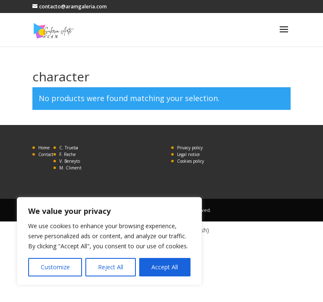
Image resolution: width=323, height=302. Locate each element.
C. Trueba (68, 148)
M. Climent (70, 168)
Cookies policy (190, 161)
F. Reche (67, 154)
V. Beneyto (69, 161)
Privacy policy (190, 148)
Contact (45, 154)
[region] (109, 241)
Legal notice (188, 154)
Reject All (110, 267)
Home (44, 148)
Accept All (164, 267)
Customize (55, 267)
